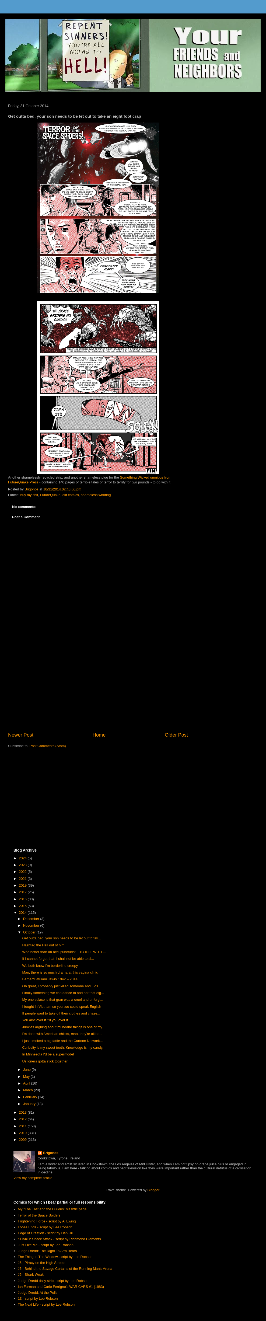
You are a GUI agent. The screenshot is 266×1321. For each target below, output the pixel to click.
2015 (23, 906)
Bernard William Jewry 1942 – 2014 (49, 979)
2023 (23, 865)
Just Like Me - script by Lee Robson (46, 1245)
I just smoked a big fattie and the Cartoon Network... (62, 1041)
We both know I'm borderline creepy (50, 966)
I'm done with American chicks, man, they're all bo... (62, 1034)
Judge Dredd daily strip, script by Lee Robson (53, 1281)
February (30, 1097)
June (27, 1070)
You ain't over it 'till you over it (45, 1020)
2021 (23, 879)
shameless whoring (96, 495)
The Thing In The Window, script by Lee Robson (55, 1257)
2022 (23, 872)
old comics (70, 495)
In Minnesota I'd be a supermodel (48, 1054)
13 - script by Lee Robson (38, 1298)
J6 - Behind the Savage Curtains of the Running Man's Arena (65, 1269)
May (27, 1077)
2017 (23, 892)
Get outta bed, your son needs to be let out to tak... (61, 938)
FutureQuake (50, 495)
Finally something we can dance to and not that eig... (63, 993)
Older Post (176, 735)
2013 (23, 1112)
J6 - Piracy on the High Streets (41, 1263)
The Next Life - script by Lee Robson (46, 1304)
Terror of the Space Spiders (39, 1215)
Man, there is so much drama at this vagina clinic (60, 972)
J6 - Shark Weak (31, 1275)
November (31, 925)
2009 (23, 1140)
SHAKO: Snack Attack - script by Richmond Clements (59, 1239)
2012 (23, 1119)
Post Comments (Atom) (48, 746)
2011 (23, 1126)
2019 (23, 885)
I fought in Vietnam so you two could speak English (61, 1007)
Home (99, 735)
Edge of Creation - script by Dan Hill (46, 1233)
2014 (23, 913)
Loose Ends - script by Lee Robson (45, 1227)
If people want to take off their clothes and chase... (61, 1013)
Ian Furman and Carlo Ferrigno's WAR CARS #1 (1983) (61, 1287)
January (30, 1104)
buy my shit (29, 495)
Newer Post (20, 735)
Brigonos (50, 1153)
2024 (23, 858)
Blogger (153, 1190)
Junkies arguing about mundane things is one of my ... (64, 1027)
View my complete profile (32, 1178)
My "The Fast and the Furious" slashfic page (52, 1209)
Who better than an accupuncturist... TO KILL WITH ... (64, 952)
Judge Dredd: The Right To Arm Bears (47, 1251)
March (28, 1090)
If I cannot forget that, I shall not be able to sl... (58, 959)
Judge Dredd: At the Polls (37, 1293)
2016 (23, 899)
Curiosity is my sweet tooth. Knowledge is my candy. (62, 1047)
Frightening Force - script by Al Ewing (47, 1221)
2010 (23, 1133)
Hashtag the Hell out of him (43, 945)
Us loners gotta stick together (44, 1061)
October (30, 932)
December (31, 919)
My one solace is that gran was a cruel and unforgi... (62, 1000)
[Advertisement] (98, 687)
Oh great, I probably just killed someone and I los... (61, 986)
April (27, 1083)
